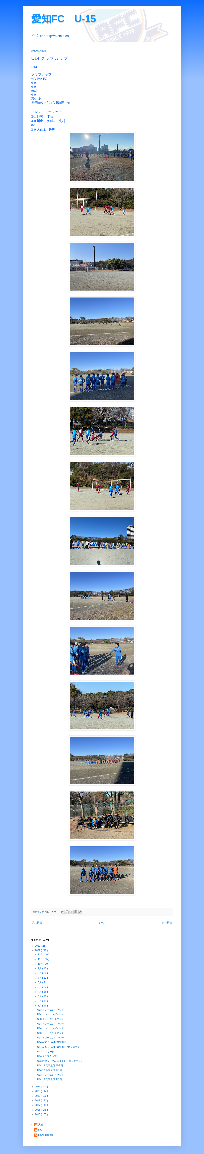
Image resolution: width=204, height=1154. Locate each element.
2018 (38, 1100)
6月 (40, 982)
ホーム (102, 922)
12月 (41, 954)
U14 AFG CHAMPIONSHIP (51, 1042)
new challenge (46, 1135)
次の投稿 (37, 922)
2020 (38, 1091)
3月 (40, 996)
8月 (40, 973)
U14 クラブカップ (47, 1056)
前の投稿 (167, 922)
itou (40, 1129)
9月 (40, 968)
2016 (38, 1109)
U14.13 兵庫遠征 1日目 (49, 1079)
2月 (40, 1001)
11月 (41, 959)
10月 (41, 963)
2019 (38, 1096)
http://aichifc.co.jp (59, 36)
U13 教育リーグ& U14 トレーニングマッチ (60, 1061)
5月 (40, 987)
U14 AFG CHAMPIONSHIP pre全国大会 (58, 1047)
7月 (40, 977)
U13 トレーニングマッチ (50, 1009)
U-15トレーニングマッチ (50, 1019)
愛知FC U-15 (63, 18)
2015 (38, 1114)
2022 (38, 950)
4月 (40, 991)
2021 (38, 1086)
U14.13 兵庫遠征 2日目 (49, 1070)
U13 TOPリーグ (45, 1051)
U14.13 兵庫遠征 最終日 (50, 1065)
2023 (38, 945)
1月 (40, 1005)
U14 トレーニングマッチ (50, 1014)
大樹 (40, 1124)
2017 (38, 1105)
